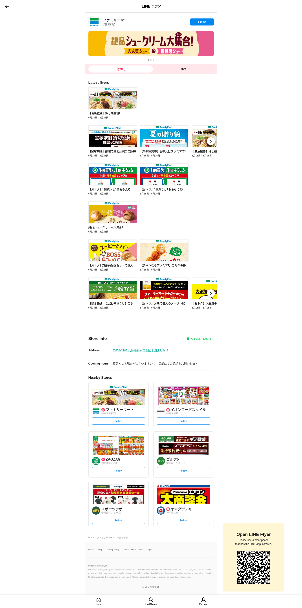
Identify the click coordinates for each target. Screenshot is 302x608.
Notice (91, 550)
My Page (203, 604)
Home (98, 604)
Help (100, 550)
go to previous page (7, 6)
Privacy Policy (113, 550)
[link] (94, 22)
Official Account (201, 338)
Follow (202, 22)
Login (149, 550)
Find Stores (151, 604)
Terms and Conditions (133, 550)
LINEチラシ (151, 6)
